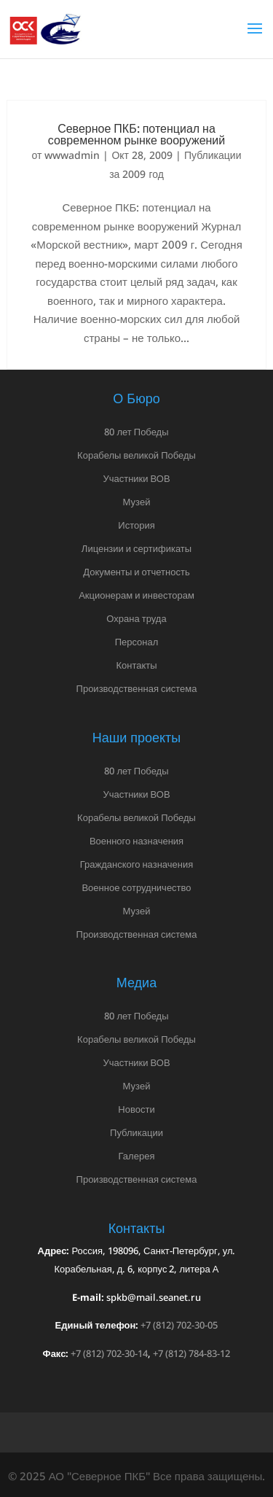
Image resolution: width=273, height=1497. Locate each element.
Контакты (136, 665)
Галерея (137, 1155)
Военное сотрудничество (136, 887)
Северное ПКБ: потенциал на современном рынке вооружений (136, 134)
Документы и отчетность (136, 571)
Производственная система (136, 688)
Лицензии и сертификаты (136, 548)
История (136, 525)
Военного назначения (136, 840)
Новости (136, 1109)
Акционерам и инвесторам (136, 595)
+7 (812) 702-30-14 (109, 1353)
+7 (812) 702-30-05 (179, 1324)
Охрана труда (136, 618)
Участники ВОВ (136, 478)
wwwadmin (72, 155)
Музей (137, 501)
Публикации (136, 1132)
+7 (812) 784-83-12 (191, 1353)
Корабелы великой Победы (136, 455)
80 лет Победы (136, 431)
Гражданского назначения (137, 864)
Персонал (137, 641)
